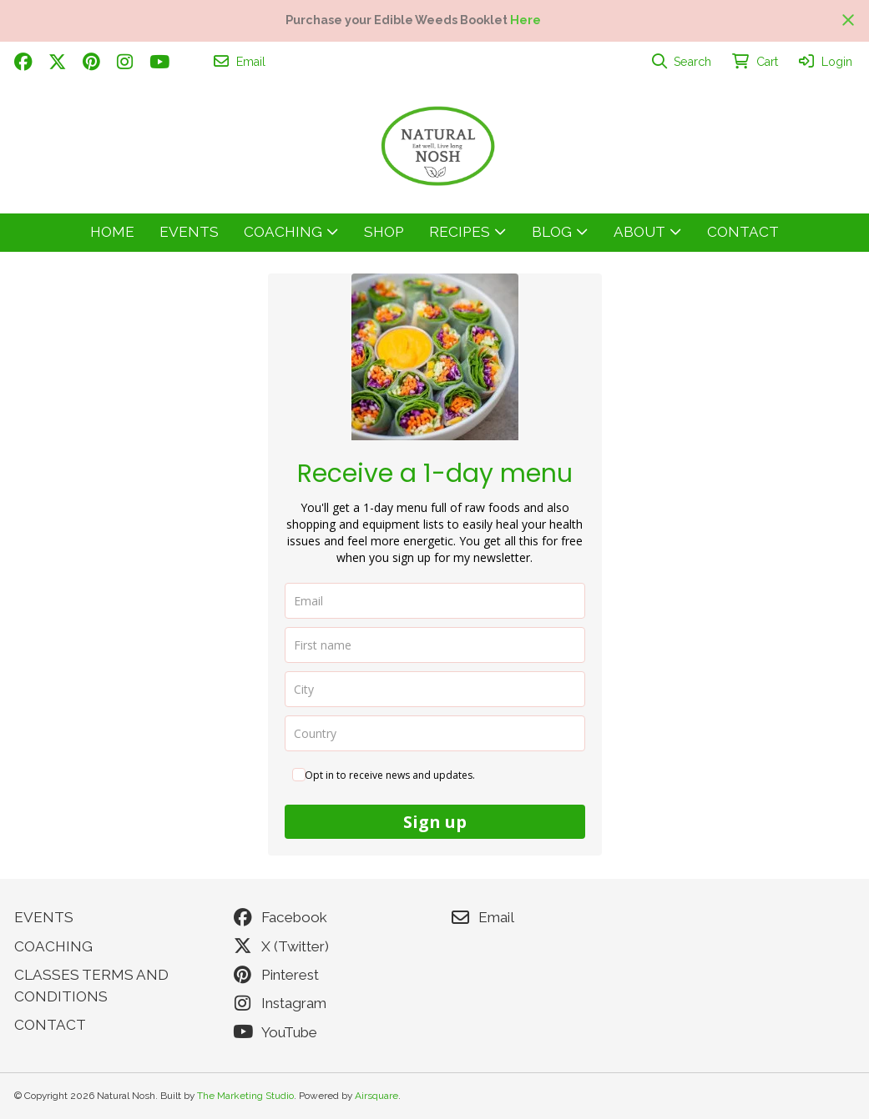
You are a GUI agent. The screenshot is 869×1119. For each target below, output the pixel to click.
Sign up (435, 821)
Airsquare (376, 1095)
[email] (435, 601)
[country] (435, 733)
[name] (435, 645)
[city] (435, 689)
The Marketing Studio (245, 1095)
